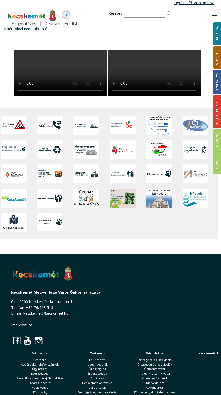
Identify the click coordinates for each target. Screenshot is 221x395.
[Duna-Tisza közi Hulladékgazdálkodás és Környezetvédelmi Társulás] (14, 149)
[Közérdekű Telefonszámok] (50, 125)
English (71, 24)
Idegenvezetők (97, 364)
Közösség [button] (40, 392)
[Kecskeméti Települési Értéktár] (86, 173)
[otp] (123, 198)
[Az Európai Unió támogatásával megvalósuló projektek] (159, 125)
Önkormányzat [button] (154, 369)
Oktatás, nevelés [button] (39, 383)
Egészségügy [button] (40, 373)
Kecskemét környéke (97, 383)
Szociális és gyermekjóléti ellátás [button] (40, 378)
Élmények (97, 378)
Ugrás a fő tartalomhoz (194, 2)
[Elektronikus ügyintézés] (123, 125)
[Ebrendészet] (159, 173)
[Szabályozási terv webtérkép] (196, 149)
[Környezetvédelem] (50, 198)
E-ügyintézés (23, 24)
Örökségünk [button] (97, 369)
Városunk (39, 353)
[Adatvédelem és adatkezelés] (86, 125)
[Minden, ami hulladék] (50, 149)
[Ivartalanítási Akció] (50, 222)
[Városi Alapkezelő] (196, 173)
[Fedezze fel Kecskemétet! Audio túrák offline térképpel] (50, 173)
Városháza (154, 353)
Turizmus (97, 353)
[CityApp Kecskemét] (14, 173)
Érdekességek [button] (97, 373)
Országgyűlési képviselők (154, 364)
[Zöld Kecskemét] (14, 198)
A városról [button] (40, 360)
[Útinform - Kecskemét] (14, 125)
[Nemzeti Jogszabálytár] (123, 149)
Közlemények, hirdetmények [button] (154, 392)
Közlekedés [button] (40, 388)
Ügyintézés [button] (39, 369)
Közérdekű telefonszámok (40, 364)
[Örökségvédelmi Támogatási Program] (86, 149)
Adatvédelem (154, 383)
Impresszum (21, 325)
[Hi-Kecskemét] (196, 125)
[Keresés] (144, 14)
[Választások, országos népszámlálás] (159, 149)
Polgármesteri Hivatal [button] (155, 373)
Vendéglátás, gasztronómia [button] (97, 392)
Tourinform (97, 360)
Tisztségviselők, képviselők (154, 360)
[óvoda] (86, 198)
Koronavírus (154, 388)
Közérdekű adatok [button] (155, 378)
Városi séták (97, 388)
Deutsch (52, 24)
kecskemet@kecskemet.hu (45, 313)
